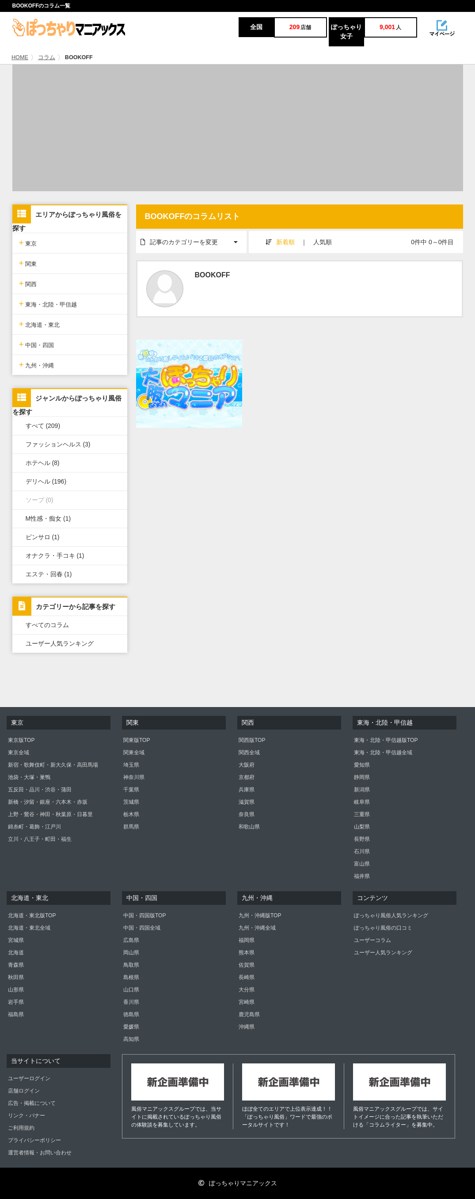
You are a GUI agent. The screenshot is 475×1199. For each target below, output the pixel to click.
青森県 (16, 965)
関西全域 (249, 752)
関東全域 (133, 752)
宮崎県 (247, 1002)
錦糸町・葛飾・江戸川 (34, 827)
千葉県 (131, 790)
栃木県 (131, 814)
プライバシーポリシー (34, 1140)
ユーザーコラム (372, 940)
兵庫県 (247, 790)
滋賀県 (247, 802)
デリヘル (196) (46, 481)
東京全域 (18, 752)
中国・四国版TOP (144, 915)
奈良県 (247, 814)
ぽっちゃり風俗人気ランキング (391, 915)
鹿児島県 (249, 1014)
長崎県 (247, 977)
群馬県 (131, 827)
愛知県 (362, 765)
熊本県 (247, 952)
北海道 (16, 952)
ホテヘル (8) (43, 462)
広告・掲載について (32, 1103)
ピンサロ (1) (43, 537)
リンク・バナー (26, 1115)
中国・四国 (36, 344)
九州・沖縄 (36, 364)
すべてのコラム (47, 624)
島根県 (131, 977)
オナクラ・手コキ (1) (55, 555)
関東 (28, 263)
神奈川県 (133, 777)
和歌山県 (249, 827)
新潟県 (362, 790)
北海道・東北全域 (29, 928)
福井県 (362, 876)
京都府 (247, 777)
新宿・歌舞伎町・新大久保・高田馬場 (53, 765)
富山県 (362, 864)
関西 (28, 283)
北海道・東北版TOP (32, 915)
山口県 (131, 990)
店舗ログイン (24, 1091)
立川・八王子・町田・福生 (40, 839)
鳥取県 (131, 965)
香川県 (131, 1002)
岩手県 (16, 1002)
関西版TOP (252, 740)
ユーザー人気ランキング (60, 643)
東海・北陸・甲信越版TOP (386, 740)
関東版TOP (136, 740)
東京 (28, 242)
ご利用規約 (21, 1128)
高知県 (131, 1039)
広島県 (131, 940)
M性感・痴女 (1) (48, 518)
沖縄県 (247, 1027)
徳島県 (131, 1014)
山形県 (16, 990)
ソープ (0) (39, 499)
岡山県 (131, 952)
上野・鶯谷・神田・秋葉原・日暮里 (50, 814)
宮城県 (16, 940)
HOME (19, 57)
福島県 (16, 1014)
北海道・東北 (39, 324)
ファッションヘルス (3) (58, 444)
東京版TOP (21, 740)
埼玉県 (131, 765)
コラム (46, 57)
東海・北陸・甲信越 (48, 303)
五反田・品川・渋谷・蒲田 (40, 790)
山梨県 (362, 827)
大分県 (247, 990)
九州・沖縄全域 (257, 928)
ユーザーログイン (29, 1078)
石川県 (362, 851)
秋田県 (16, 977)
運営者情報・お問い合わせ (40, 1153)
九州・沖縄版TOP (260, 915)
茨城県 (131, 802)
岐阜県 (362, 802)
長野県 (362, 839)
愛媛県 (131, 1027)
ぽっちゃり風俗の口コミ (383, 928)
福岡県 (247, 940)
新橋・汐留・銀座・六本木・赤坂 (47, 802)
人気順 (322, 242)
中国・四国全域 (141, 928)
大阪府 (247, 765)
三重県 (362, 814)
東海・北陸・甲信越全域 (383, 752)
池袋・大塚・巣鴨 (29, 777)
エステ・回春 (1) (49, 574)
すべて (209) (43, 425)
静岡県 (362, 777)
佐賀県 (247, 965)
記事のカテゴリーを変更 (194, 238)
